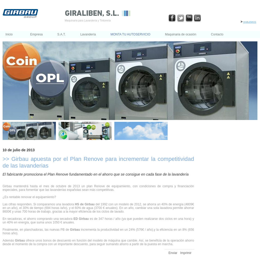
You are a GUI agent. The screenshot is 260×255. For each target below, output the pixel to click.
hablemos (249, 22)
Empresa (36, 34)
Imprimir (185, 253)
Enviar (172, 253)
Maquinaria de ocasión (180, 34)
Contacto (217, 34)
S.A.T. (61, 34)
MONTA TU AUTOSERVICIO (130, 34)
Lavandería (88, 34)
